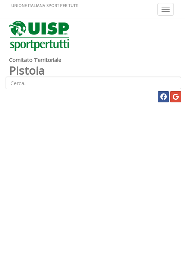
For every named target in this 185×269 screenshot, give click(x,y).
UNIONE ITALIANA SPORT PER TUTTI (44, 5)
